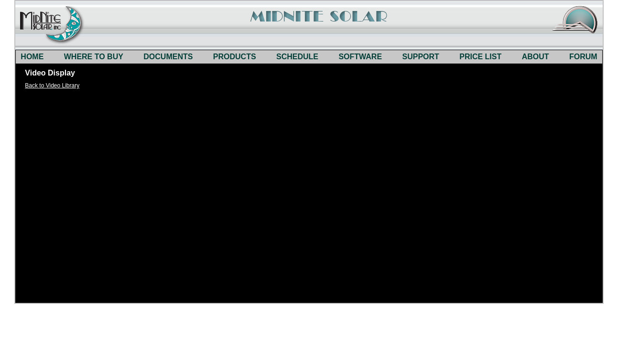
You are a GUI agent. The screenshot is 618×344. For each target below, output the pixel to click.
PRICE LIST (480, 57)
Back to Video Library (52, 85)
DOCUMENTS (168, 57)
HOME (32, 57)
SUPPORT (420, 57)
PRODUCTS (234, 57)
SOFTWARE (360, 57)
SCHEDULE (297, 57)
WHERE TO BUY (93, 57)
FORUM (583, 57)
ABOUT (535, 57)
